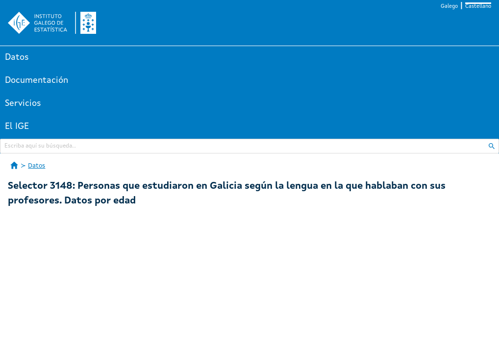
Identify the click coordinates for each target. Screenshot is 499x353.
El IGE (17, 126)
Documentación (36, 80)
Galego (449, 6)
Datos (17, 57)
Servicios (23, 103)
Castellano (478, 6)
